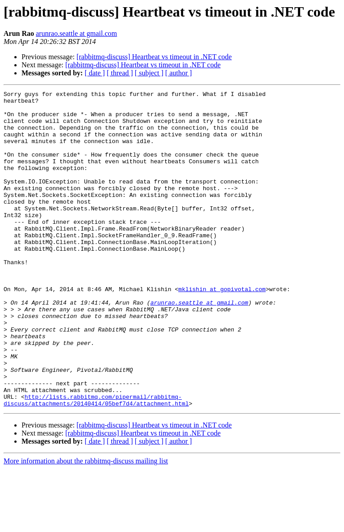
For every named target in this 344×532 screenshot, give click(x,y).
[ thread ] (120, 73)
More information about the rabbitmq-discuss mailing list (86, 524)
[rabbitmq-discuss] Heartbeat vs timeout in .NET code (154, 57)
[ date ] (95, 73)
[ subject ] (149, 73)
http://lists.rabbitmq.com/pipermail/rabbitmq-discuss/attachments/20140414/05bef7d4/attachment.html (96, 462)
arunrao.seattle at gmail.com (76, 33)
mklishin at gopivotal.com (222, 329)
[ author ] (178, 73)
